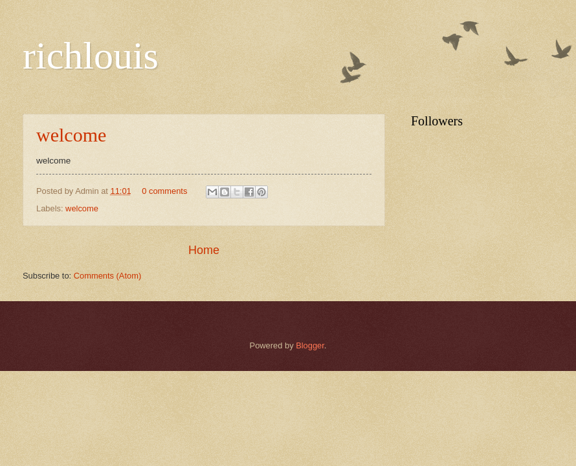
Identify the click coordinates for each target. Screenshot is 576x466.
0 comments (164, 191)
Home (203, 250)
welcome (71, 134)
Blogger (310, 345)
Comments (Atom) (107, 276)
